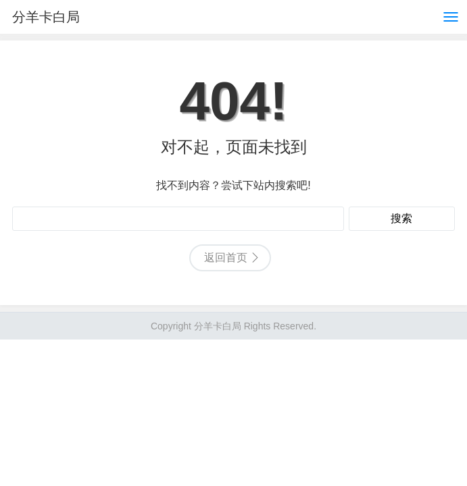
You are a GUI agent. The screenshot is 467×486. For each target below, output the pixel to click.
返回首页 (225, 257)
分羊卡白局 (46, 16)
